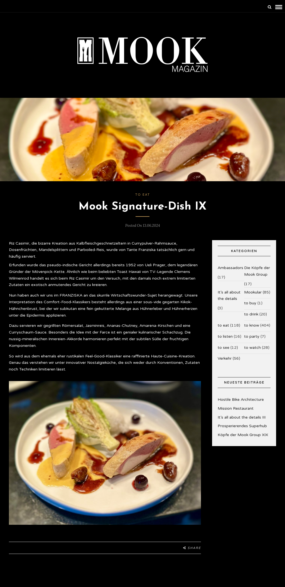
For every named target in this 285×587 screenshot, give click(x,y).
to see (223, 347)
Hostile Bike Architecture (241, 399)
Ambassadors (230, 267)
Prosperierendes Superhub (242, 426)
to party (251, 336)
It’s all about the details (229, 295)
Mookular (253, 292)
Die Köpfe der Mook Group (257, 271)
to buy (250, 303)
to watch (252, 347)
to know (251, 325)
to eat (142, 195)
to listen (225, 336)
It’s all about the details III (242, 417)
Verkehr (225, 358)
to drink (251, 314)
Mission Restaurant (236, 408)
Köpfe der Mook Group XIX (243, 434)
